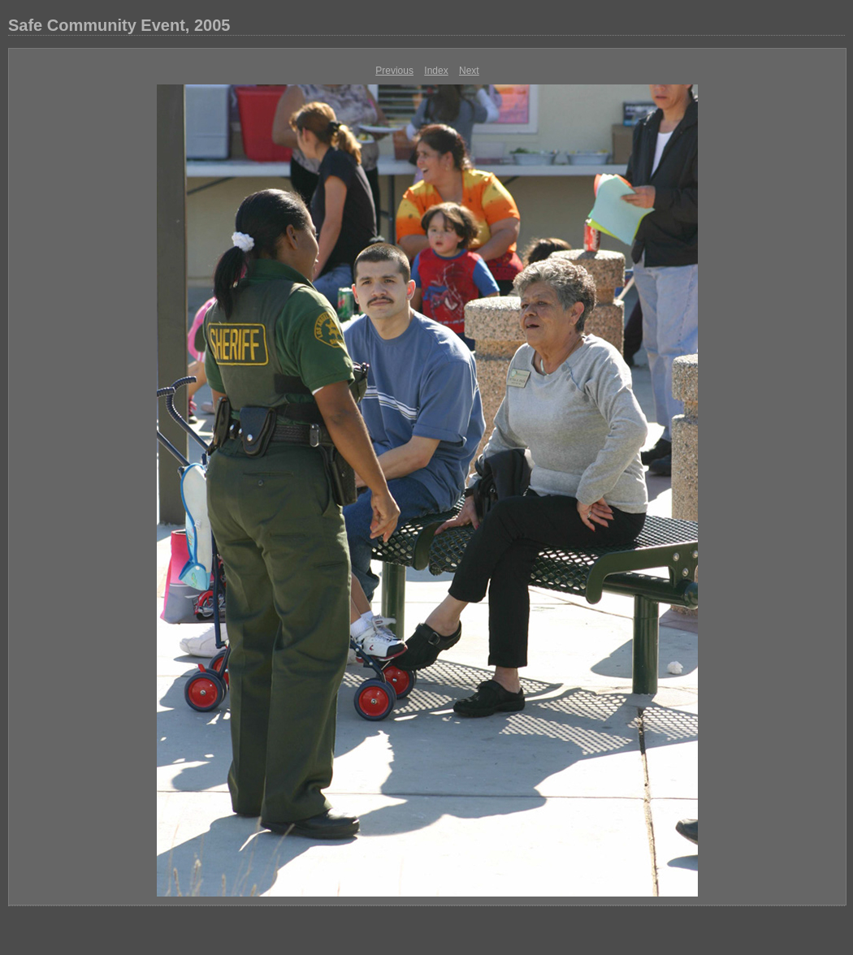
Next (469, 70)
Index (436, 70)
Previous (394, 70)
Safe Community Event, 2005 (119, 25)
